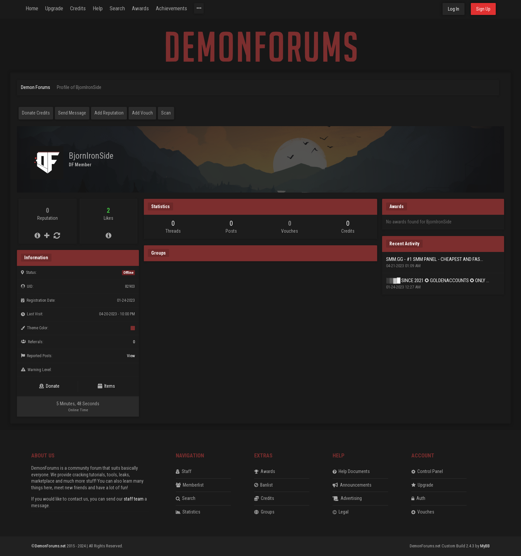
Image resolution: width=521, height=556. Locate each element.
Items (106, 386)
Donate (49, 386)
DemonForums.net (51, 545)
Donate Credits (36, 113)
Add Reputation (109, 113)
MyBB (485, 545)
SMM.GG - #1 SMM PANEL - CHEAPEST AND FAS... (434, 259)
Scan (166, 113)
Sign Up (483, 9)
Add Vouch (142, 113)
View (131, 356)
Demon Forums (35, 87)
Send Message (72, 113)
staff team (134, 499)
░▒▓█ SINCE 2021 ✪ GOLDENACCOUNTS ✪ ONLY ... (437, 280)
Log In (453, 9)
